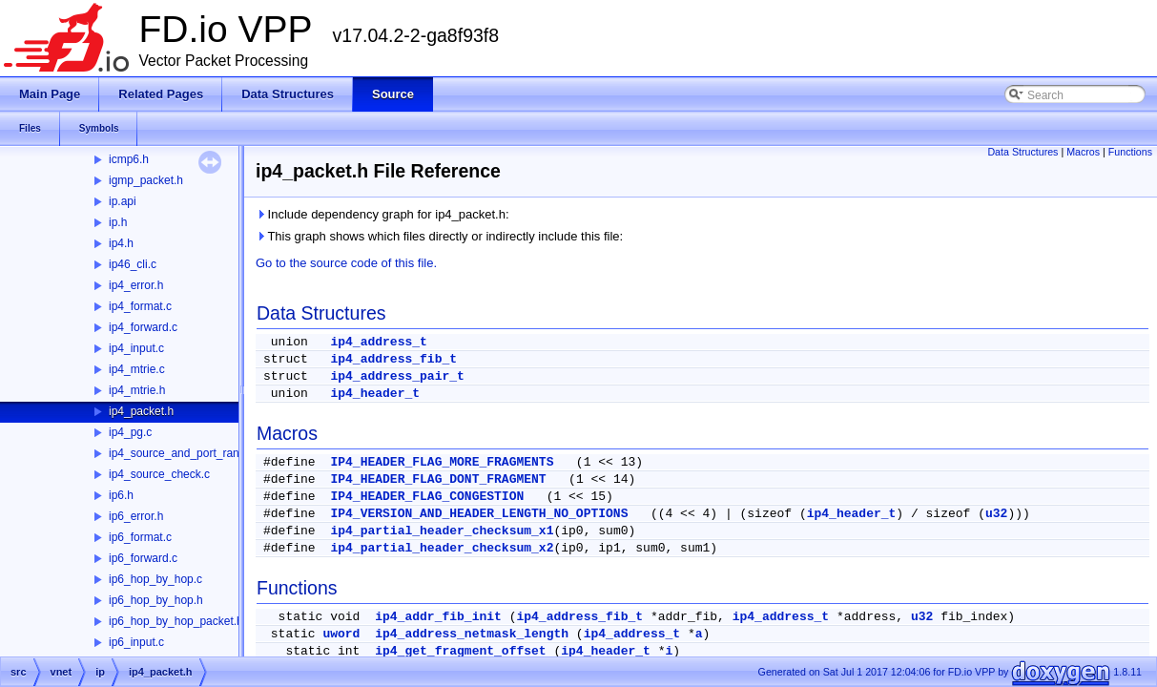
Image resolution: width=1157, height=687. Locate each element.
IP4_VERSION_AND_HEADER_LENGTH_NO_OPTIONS (479, 514)
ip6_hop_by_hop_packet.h (176, 621)
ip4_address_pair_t (397, 376)
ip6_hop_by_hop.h (156, 600)
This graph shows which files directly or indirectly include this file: (439, 236)
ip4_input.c (136, 348)
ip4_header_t (375, 393)
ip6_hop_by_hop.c (155, 579)
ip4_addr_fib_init (438, 617)
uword (341, 634)
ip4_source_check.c (159, 474)
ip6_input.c (136, 642)
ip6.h (121, 495)
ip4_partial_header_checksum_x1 (441, 531)
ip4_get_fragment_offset (460, 651)
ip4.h (121, 243)
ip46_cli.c (132, 264)
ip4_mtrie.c (137, 369)
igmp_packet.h (146, 180)
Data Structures (1022, 151)
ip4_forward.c (143, 327)
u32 (996, 514)
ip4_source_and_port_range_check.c (203, 453)
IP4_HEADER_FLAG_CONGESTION (427, 496)
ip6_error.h (136, 516)
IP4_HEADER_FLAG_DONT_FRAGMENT (438, 479)
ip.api (122, 201)
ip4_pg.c (130, 432)
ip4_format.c (140, 306)
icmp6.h (129, 159)
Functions (1130, 151)
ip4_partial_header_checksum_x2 (441, 548)
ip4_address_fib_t (393, 359)
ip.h (118, 222)
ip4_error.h (136, 285)
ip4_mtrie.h (137, 390)
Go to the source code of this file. (346, 263)
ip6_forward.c (143, 558)
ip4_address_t (378, 342)
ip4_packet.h (141, 411)
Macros (1083, 151)
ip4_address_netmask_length (471, 634)
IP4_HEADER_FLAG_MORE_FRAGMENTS (441, 462)
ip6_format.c (140, 537)
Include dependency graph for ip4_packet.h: (382, 214)
